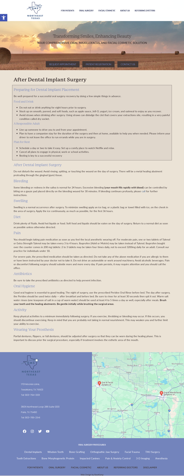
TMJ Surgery (152, 452)
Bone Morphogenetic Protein (58, 458)
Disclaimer (150, 467)
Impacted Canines (90, 458)
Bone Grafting (77, 452)
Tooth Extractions (26, 458)
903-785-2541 (32, 417)
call (143, 191)
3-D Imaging (143, 458)
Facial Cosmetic (107, 10)
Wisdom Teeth (55, 452)
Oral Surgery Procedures (92, 444)
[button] (3, 17)
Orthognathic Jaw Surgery (104, 452)
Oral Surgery (87, 10)
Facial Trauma (132, 452)
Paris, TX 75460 (29, 412)
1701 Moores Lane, (30, 384)
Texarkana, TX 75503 (32, 389)
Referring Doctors (145, 10)
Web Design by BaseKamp (92, 474)
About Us (125, 10)
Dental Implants (33, 452)
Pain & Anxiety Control (118, 458)
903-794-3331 (32, 395)
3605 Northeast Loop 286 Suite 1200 (40, 406)
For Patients (68, 10)
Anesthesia (161, 458)
